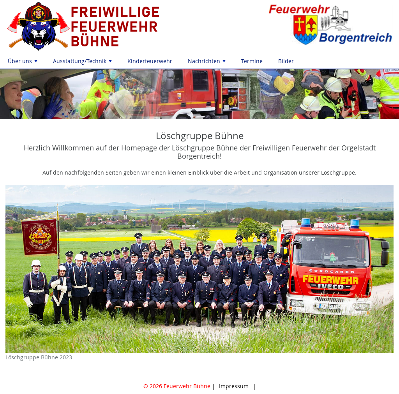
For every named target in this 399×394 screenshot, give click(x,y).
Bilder (286, 61)
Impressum (234, 386)
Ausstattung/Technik (83, 63)
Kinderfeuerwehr (149, 61)
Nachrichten (207, 63)
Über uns (23, 63)
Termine (252, 61)
